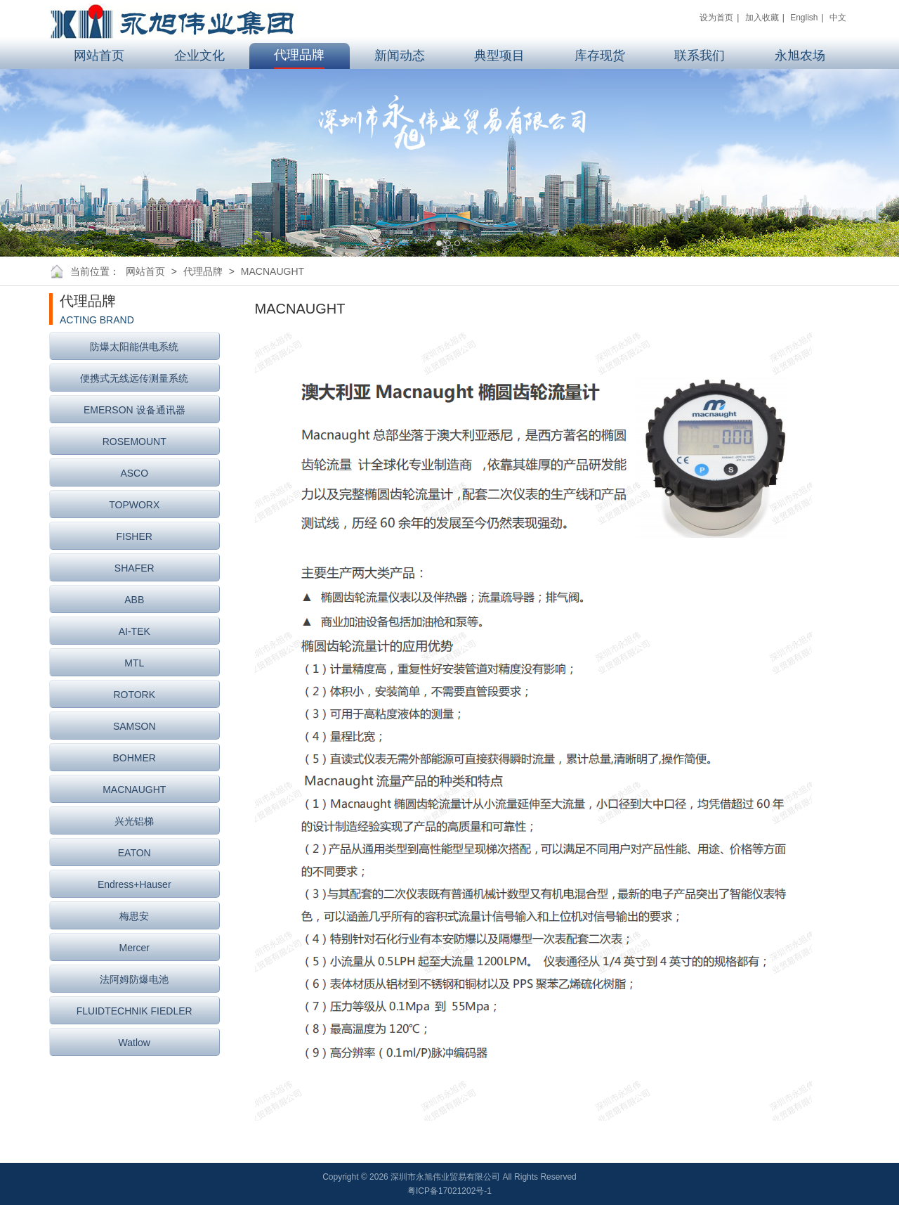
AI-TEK (134, 631)
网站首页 (145, 271)
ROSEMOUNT (134, 441)
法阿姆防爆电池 (134, 979)
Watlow (134, 1042)
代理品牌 (203, 271)
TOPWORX (134, 504)
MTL (134, 663)
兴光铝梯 (134, 821)
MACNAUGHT (272, 271)
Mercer (134, 947)
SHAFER (134, 568)
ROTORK (134, 694)
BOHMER (134, 757)
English (804, 17)
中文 (837, 17)
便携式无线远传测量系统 (134, 378)
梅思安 (134, 916)
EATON (134, 852)
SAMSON (134, 726)
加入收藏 (762, 17)
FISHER (134, 536)
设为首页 (716, 17)
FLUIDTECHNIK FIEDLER (134, 1011)
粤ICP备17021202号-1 (449, 1191)
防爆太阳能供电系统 (134, 346)
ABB (134, 599)
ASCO (134, 473)
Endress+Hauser (134, 884)
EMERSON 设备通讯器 (134, 409)
